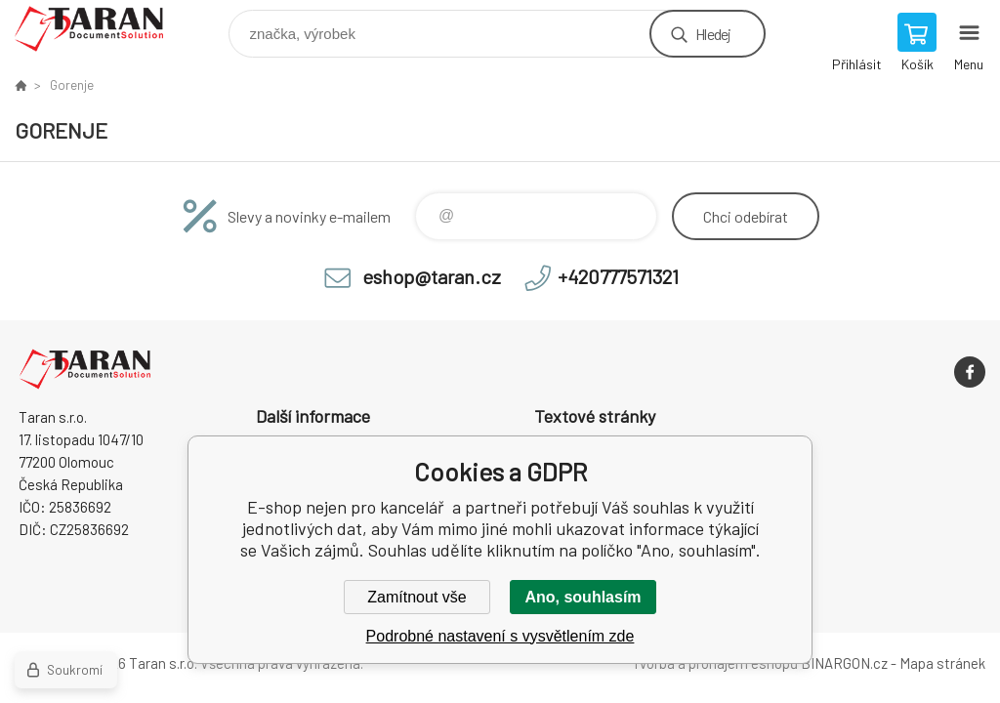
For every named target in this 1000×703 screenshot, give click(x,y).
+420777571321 (618, 276)
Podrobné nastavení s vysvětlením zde (500, 636)
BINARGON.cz (844, 663)
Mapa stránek (942, 663)
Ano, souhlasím (582, 597)
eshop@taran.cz (431, 276)
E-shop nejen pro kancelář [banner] (101, 29)
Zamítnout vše (416, 597)
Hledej (712, 33)
